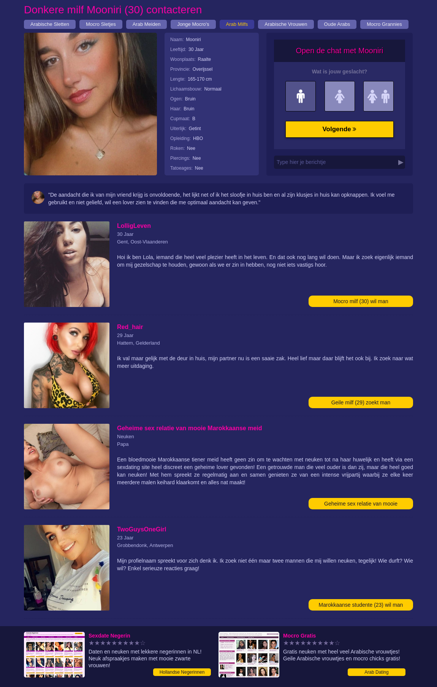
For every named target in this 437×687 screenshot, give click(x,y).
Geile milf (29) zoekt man (361, 402)
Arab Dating (376, 672)
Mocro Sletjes (101, 24)
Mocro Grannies (384, 24)
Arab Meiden (147, 24)
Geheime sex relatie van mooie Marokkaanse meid (360, 505)
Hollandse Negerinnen (182, 672)
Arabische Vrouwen (285, 24)
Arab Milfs (237, 24)
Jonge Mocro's (193, 24)
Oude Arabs (337, 24)
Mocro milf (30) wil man (360, 301)
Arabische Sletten (49, 24)
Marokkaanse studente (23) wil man (361, 605)
